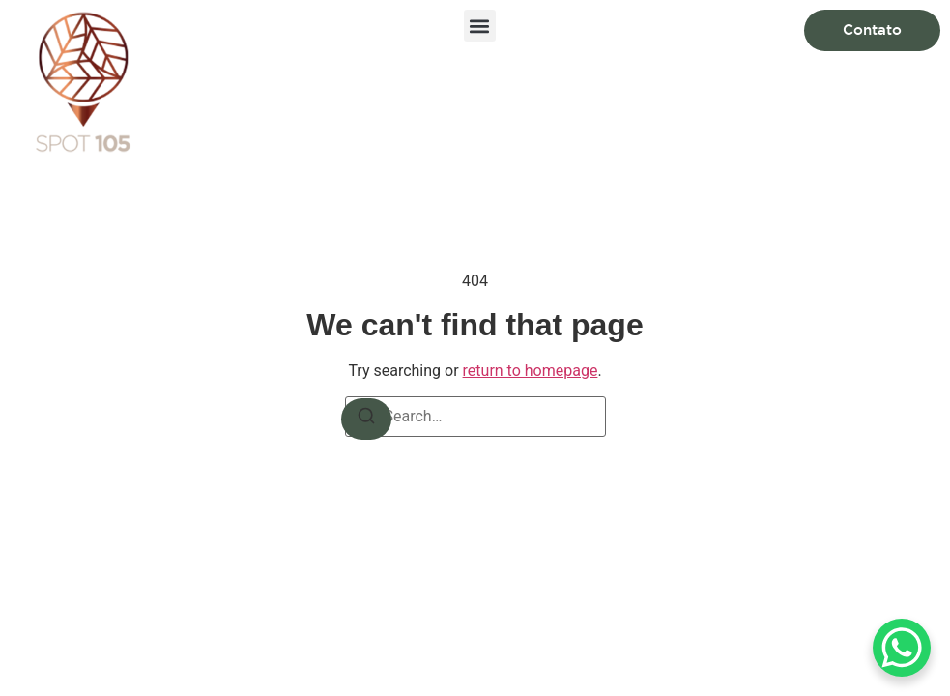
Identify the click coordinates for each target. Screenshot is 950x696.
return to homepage (530, 371)
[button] (480, 26)
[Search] (366, 419)
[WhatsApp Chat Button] (902, 648)
